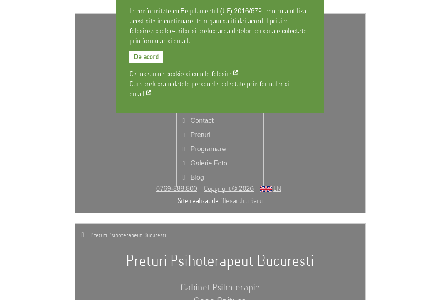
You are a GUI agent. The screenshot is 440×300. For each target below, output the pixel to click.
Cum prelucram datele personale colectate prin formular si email (209, 89)
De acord (146, 57)
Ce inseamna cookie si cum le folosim (180, 74)
